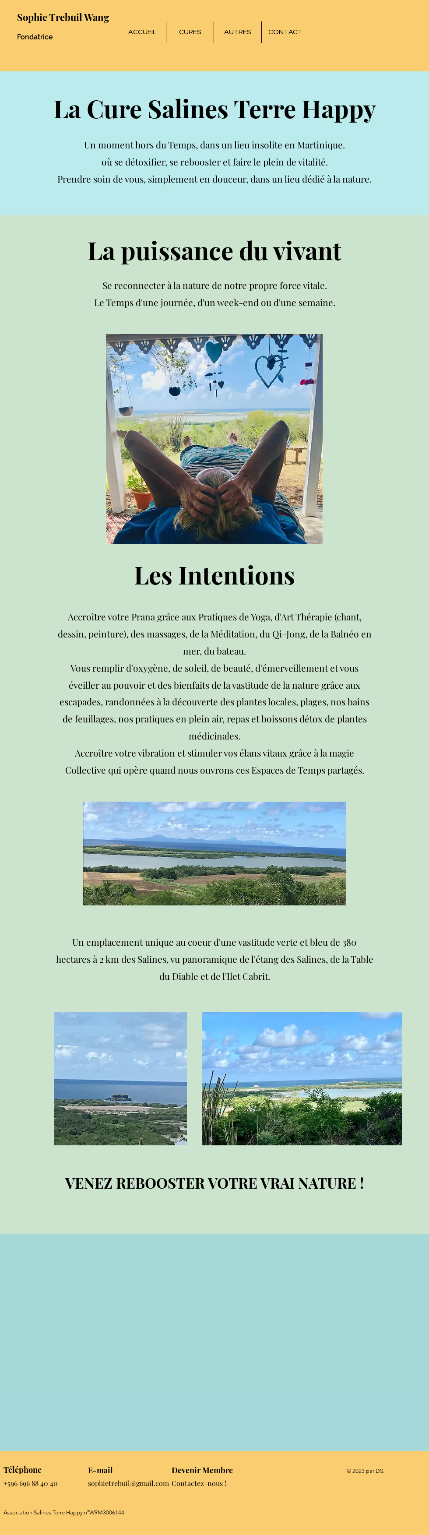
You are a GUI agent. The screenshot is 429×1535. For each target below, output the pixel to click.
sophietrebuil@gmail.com (128, 1483)
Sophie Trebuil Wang (63, 17)
